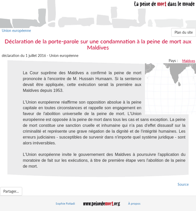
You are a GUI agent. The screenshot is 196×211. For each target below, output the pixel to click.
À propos (134, 203)
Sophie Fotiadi (65, 203)
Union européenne (16, 30)
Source (183, 184)
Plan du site (184, 32)
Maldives (188, 61)
